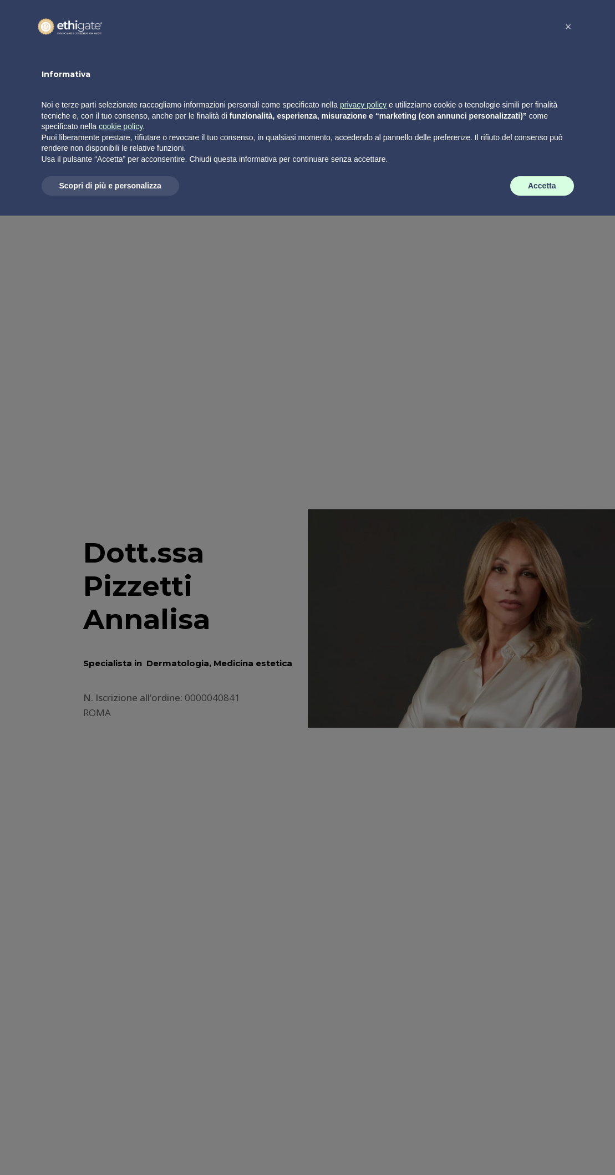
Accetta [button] (542, 1144)
